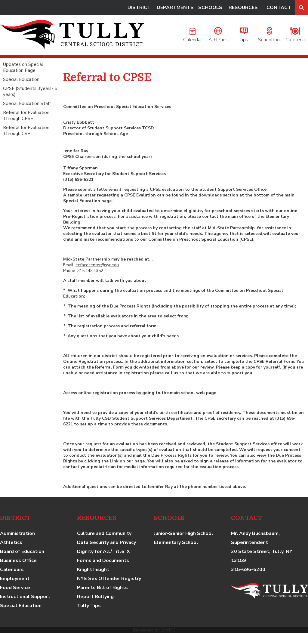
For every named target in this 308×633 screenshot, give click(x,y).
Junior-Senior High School (183, 533)
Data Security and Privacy (106, 542)
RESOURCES (243, 7)
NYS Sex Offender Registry (109, 578)
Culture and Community (104, 533)
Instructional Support (25, 596)
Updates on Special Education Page (23, 67)
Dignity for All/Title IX (103, 551)
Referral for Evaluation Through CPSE (26, 116)
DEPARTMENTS (175, 7)
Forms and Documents (103, 560)
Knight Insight (93, 569)
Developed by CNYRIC (154, 630)
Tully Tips (89, 605)
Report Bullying (95, 596)
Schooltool (269, 36)
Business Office (18, 560)
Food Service (15, 587)
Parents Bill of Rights (102, 587)
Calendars (12, 569)
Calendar (192, 36)
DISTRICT (139, 7)
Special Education (21, 79)
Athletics (218, 36)
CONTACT (278, 7)
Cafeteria (295, 36)
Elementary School (176, 542)
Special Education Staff (27, 103)
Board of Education (22, 551)
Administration (17, 533)
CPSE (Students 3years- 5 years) (30, 91)
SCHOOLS (210, 7)
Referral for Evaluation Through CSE (26, 131)
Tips (243, 36)
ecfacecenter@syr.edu (97, 265)
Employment (14, 578)
